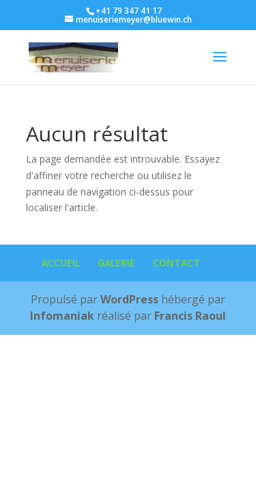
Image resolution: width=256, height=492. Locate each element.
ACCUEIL (61, 262)
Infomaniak (62, 315)
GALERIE (116, 262)
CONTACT (176, 262)
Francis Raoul (190, 315)
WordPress (129, 299)
